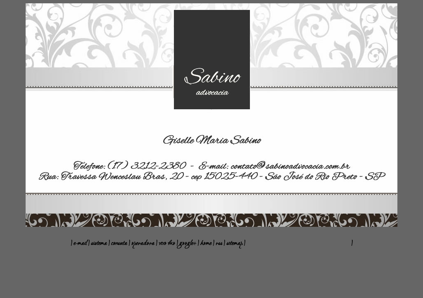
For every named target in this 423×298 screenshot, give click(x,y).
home (206, 243)
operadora (142, 243)
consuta (119, 243)
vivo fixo (167, 243)
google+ (187, 243)
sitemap (235, 243)
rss (219, 243)
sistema (99, 243)
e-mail (80, 243)
